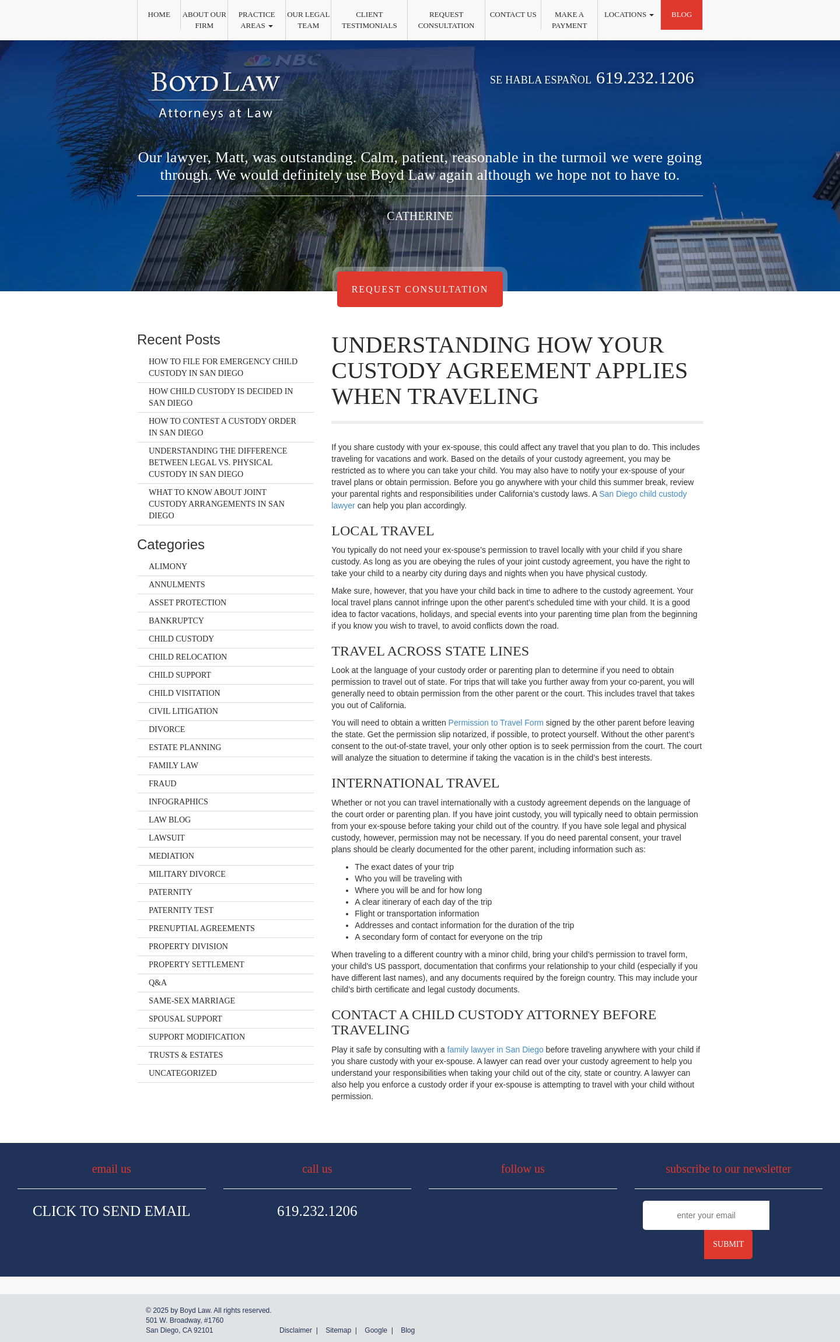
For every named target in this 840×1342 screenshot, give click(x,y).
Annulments (177, 584)
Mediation (171, 856)
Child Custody (181, 639)
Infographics (178, 801)
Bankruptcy (176, 620)
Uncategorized (183, 1073)
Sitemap (338, 1330)
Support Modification (197, 1037)
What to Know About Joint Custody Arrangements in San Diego (217, 504)
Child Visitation (184, 693)
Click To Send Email (112, 1211)
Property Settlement (196, 964)
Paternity (170, 892)
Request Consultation (446, 20)
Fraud (162, 783)
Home (159, 14)
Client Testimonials (369, 20)
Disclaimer (295, 1330)
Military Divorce (187, 874)
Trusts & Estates (186, 1055)
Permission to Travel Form (496, 722)
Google (376, 1330)
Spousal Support (185, 1019)
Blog (681, 14)
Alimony (168, 566)
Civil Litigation (183, 711)
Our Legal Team (308, 20)
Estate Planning (185, 747)
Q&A (158, 982)
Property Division (188, 946)
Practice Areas (257, 20)
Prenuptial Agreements (202, 928)
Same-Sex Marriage (192, 1000)
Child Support (180, 675)
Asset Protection (187, 602)
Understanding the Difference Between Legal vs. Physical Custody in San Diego (218, 463)
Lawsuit (167, 838)
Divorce (167, 729)
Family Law (173, 765)
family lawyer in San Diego (495, 1049)
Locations (629, 14)
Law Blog (170, 819)
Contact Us (513, 14)
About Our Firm (204, 20)
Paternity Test (181, 910)
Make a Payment (569, 20)
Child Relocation (188, 657)
